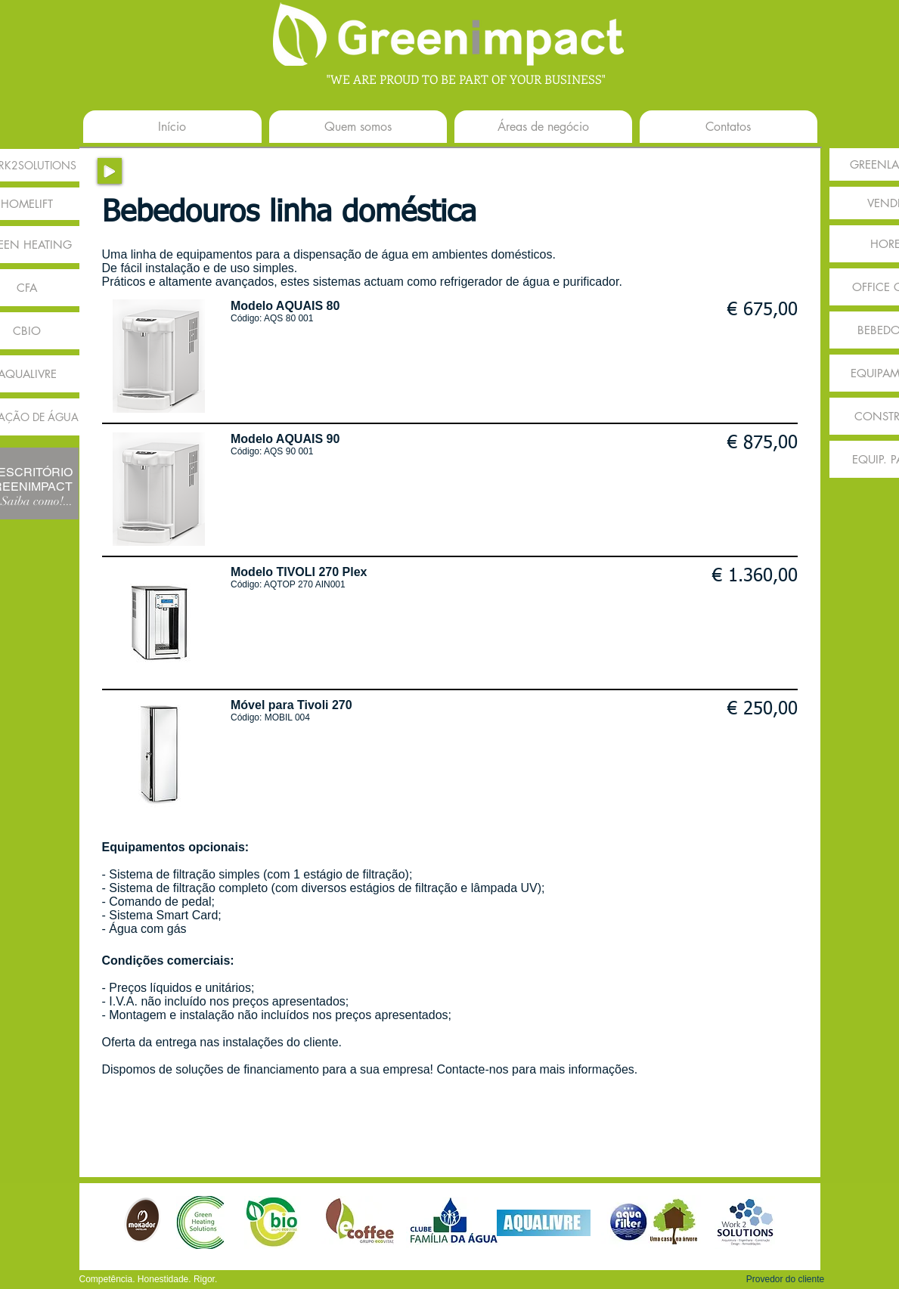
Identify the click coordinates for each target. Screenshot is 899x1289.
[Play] (110, 171)
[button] (785, 1279)
